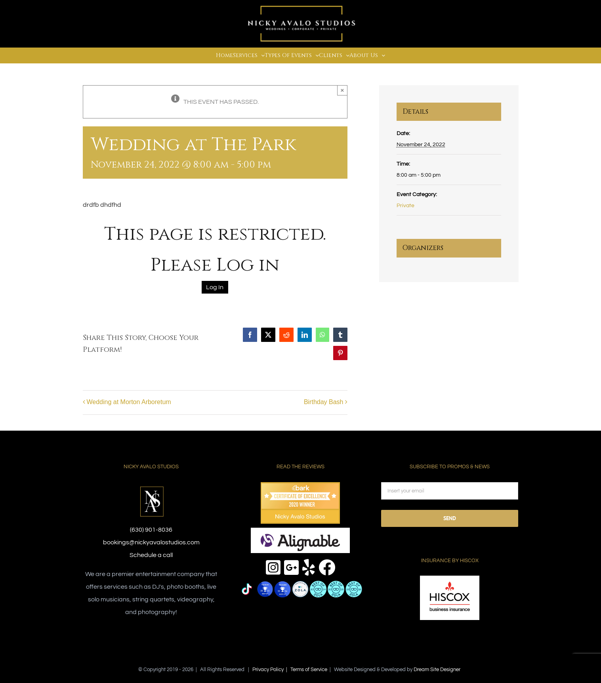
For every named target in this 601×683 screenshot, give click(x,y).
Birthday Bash (323, 402)
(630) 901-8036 (151, 530)
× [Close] (342, 90)
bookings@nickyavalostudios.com (151, 542)
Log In (214, 287)
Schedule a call (151, 555)
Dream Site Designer (437, 669)
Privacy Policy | (271, 669)
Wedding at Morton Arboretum (129, 402)
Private (405, 205)
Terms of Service (308, 669)
